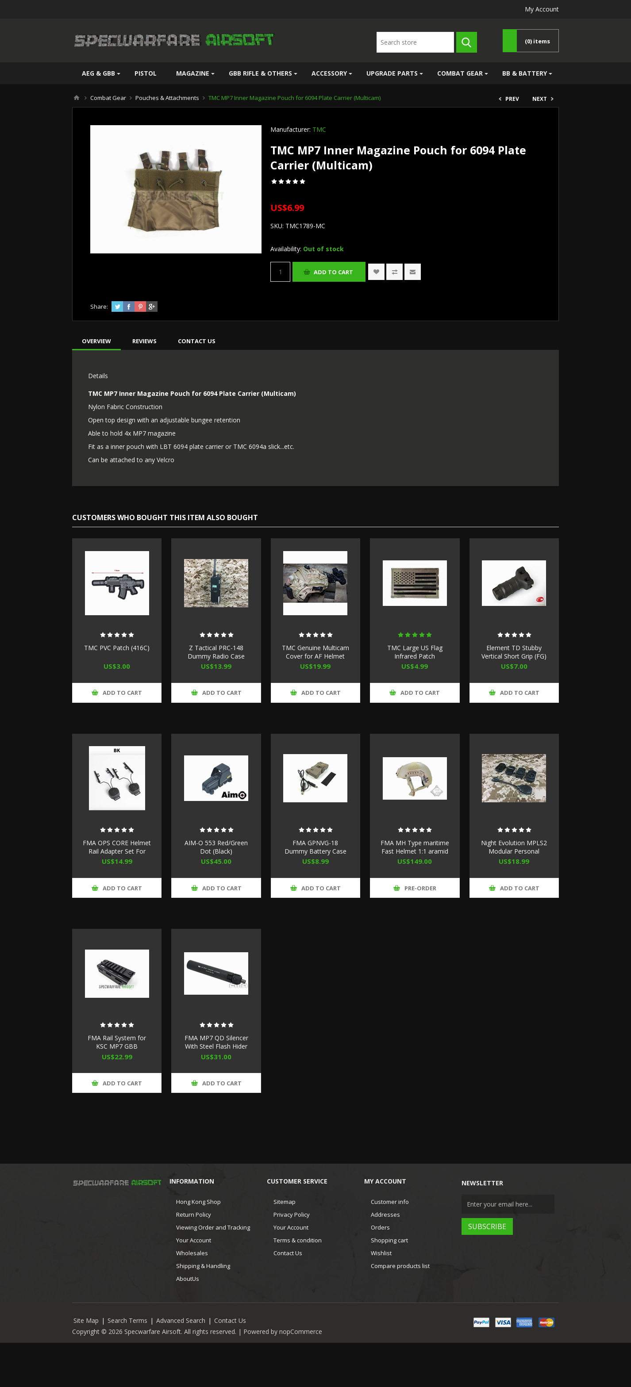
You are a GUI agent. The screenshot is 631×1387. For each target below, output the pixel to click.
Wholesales (192, 1253)
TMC (319, 129)
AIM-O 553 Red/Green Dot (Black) (216, 847)
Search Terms (127, 1320)
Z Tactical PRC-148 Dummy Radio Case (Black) (216, 656)
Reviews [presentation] (144, 341)
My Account (542, 9)
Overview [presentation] (96, 341)
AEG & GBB (98, 73)
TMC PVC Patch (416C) (117, 648)
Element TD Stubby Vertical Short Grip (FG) (513, 652)
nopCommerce (300, 1331)
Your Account (193, 1240)
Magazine (192, 73)
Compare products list (400, 1266)
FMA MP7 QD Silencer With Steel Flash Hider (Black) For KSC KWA (216, 1046)
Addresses (385, 1214)
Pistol (146, 73)
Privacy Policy (291, 1214)
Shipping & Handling (203, 1266)
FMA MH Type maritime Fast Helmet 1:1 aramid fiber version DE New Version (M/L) (415, 855)
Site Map (86, 1320)
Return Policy (193, 1214)
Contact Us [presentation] (196, 341)
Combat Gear (460, 73)
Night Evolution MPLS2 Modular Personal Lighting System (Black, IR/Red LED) (514, 855)
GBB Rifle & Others (260, 73)
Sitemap (284, 1202)
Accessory (329, 73)
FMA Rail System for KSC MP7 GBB (117, 1042)
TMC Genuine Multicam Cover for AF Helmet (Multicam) (315, 656)
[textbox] (415, 42)
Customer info (390, 1202)
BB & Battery (524, 73)
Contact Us (287, 1253)
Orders (380, 1227)
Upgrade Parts (392, 73)
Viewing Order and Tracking (213, 1227)
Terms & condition (297, 1240)
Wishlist (381, 1253)
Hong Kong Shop (198, 1202)
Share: (99, 306)
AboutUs (187, 1279)
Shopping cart (389, 1240)
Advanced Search (180, 1320)
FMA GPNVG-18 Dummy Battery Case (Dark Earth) (315, 851)
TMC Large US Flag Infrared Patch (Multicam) (414, 656)
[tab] (96, 341)
